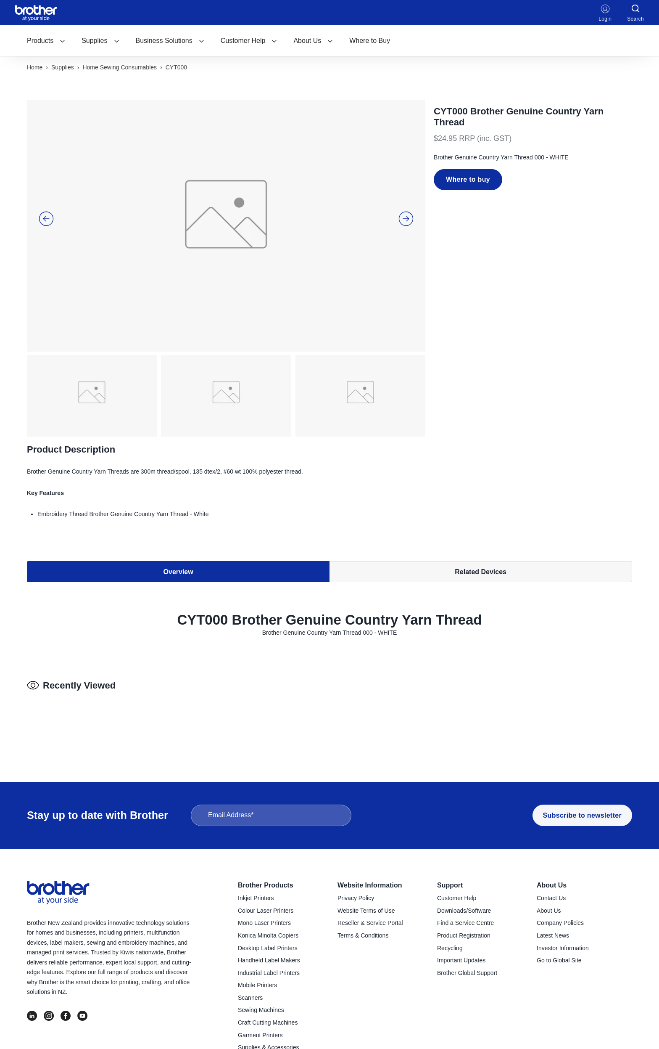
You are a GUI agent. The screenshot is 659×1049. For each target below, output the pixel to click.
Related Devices (480, 571)
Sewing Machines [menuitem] (261, 1010)
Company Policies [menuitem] (560, 922)
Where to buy (468, 179)
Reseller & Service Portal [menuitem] (370, 922)
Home (34, 67)
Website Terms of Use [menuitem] (366, 910)
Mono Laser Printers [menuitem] (264, 922)
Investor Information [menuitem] (563, 948)
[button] (46, 219)
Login (605, 12)
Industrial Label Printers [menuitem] (269, 973)
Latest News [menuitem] (553, 935)
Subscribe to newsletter (582, 815)
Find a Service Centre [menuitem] (465, 922)
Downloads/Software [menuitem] (464, 910)
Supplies (100, 40)
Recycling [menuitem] (450, 948)
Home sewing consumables (119, 67)
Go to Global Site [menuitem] (559, 960)
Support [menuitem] (450, 885)
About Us (313, 40)
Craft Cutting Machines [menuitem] (268, 1022)
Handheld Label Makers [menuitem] (269, 960)
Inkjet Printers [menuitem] (256, 898)
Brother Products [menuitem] (265, 885)
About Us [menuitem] (552, 885)
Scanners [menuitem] (250, 997)
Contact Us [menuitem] (551, 898)
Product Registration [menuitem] (463, 935)
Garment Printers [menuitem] (260, 1035)
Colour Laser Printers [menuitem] (265, 910)
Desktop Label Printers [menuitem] (268, 948)
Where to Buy (369, 40)
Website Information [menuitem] (369, 885)
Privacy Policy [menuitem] (355, 898)
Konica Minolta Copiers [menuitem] (268, 935)
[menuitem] (46, 40)
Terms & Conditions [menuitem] (362, 935)
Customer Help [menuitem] (456, 898)
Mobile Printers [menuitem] (257, 985)
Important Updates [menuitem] (461, 960)
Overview (178, 571)
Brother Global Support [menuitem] (467, 973)
